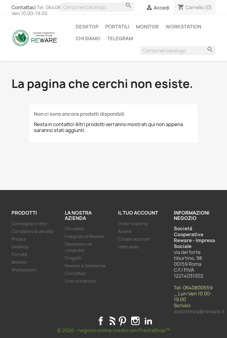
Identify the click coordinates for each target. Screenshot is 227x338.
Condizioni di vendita (32, 231)
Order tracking (132, 223)
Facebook (101, 321)
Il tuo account (138, 213)
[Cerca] (97, 7)
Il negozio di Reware (85, 236)
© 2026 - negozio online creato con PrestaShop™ (113, 330)
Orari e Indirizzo (80, 281)
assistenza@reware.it (199, 311)
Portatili (117, 26)
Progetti (73, 258)
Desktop (87, 26)
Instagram (135, 321)
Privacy (19, 239)
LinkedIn (148, 321)
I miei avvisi (128, 247)
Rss (111, 321)
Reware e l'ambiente (85, 265)
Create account (134, 239)
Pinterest (122, 321)
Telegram (120, 38)
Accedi (125, 231)
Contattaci (24, 7)
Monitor (147, 26)
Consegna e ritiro (29, 223)
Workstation (183, 26)
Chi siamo (88, 38)
